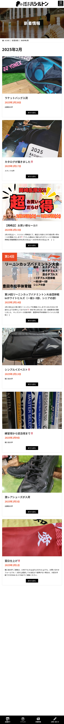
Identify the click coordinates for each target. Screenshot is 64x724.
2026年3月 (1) (12, 656)
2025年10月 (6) (12, 678)
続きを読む (32, 112)
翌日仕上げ (12, 561)
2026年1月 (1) (12, 665)
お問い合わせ (55, 720)
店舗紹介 (7, 720)
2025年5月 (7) (12, 696)
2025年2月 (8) (12, 709)
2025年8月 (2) (12, 682)
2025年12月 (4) (12, 669)
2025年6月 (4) (12, 691)
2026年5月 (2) (12, 647)
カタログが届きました (19, 161)
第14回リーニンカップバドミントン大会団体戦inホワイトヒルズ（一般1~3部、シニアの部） (32, 296)
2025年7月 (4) (12, 687)
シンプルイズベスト (17, 369)
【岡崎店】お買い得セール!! (21, 225)
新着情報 (7, 604)
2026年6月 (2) (12, 642)
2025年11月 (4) (12, 674)
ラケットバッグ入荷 (16, 98)
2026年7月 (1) (12, 638)
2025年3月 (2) (12, 705)
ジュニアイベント (11, 609)
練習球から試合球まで (19, 433)
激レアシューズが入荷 (17, 497)
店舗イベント (9, 620)
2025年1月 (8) (12, 714)
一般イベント (9, 615)
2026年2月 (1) (12, 660)
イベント (23, 720)
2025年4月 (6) (12, 700)
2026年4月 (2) (12, 651)
